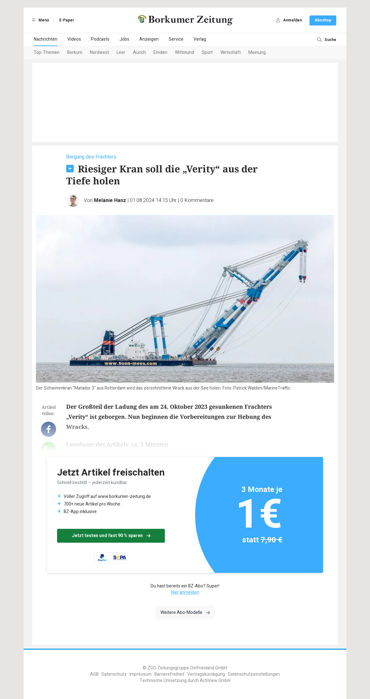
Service (176, 39)
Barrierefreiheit (169, 674)
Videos (74, 39)
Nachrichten (45, 39)
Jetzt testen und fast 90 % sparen (111, 535)
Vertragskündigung (206, 674)
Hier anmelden (185, 592)
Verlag (200, 39)
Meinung (257, 52)
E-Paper (66, 20)
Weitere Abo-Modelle (185, 612)
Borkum (74, 52)
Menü (39, 20)
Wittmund (184, 52)
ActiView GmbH (215, 680)
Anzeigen (149, 39)
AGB (94, 674)
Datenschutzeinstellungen (254, 674)
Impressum (141, 674)
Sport (207, 52)
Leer (121, 52)
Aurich (139, 52)
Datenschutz (114, 674)
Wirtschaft (230, 52)
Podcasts (100, 39)
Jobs (124, 39)
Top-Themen (47, 52)
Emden (160, 52)
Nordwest (99, 52)
